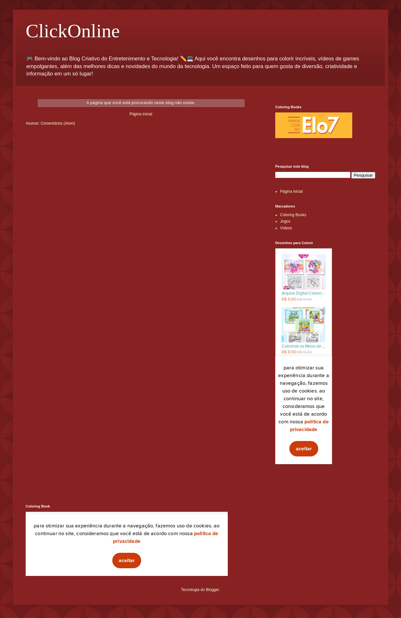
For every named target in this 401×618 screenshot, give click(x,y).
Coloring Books (293, 215)
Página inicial (141, 114)
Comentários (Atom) (58, 123)
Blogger (212, 589)
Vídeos (286, 228)
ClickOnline (73, 30)
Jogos (285, 221)
